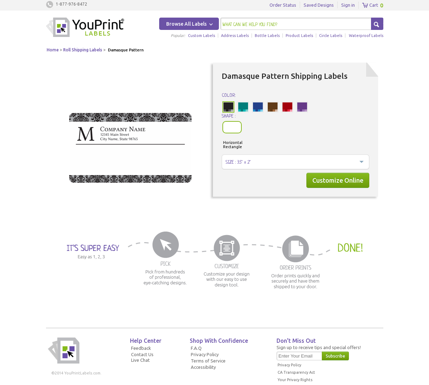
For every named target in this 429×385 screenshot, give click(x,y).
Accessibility (203, 367)
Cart (370, 5)
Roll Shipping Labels (82, 50)
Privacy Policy (205, 354)
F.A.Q (196, 348)
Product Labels (299, 35)
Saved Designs (319, 4)
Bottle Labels (267, 35)
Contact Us (142, 354)
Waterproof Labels (366, 35)
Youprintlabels (85, 28)
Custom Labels (201, 35)
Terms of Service (208, 360)
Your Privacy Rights (295, 380)
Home (53, 50)
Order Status (282, 4)
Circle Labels (330, 35)
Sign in (348, 4)
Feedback (141, 348)
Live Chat (140, 360)
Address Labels (235, 35)
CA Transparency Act (296, 372)
